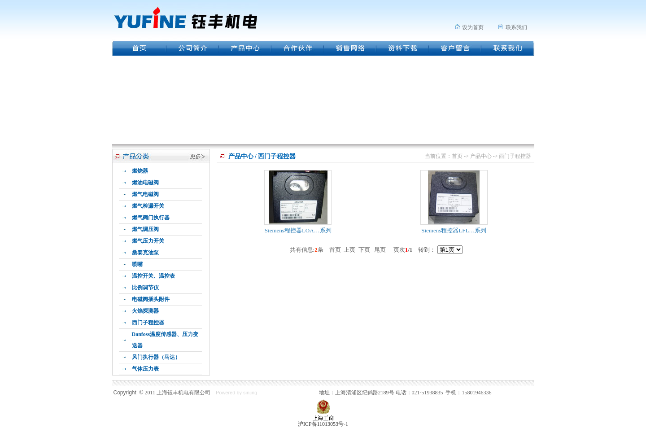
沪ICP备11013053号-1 (323, 424)
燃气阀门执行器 (151, 217)
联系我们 (516, 27)
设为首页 (473, 27)
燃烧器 (140, 171)
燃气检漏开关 (148, 206)
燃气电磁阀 (145, 194)
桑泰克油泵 (145, 252)
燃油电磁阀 (145, 182)
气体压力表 (145, 369)
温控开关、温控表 (153, 276)
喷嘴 (137, 264)
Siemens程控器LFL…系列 (453, 230)
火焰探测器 (145, 311)
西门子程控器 (148, 322)
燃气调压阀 (145, 229)
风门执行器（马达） (156, 357)
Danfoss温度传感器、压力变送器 (165, 340)
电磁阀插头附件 (151, 299)
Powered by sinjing (236, 392)
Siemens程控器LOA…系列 (298, 230)
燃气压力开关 (148, 241)
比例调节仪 (145, 287)
